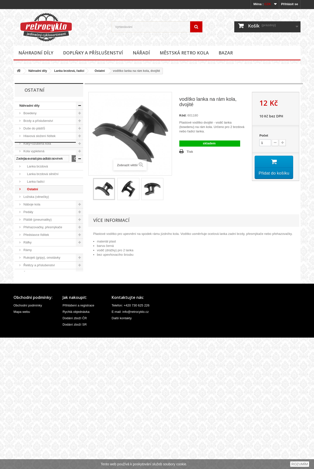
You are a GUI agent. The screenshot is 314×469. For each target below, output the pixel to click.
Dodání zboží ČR (75, 449)
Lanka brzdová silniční (41, 174)
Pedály (28, 212)
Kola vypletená (33, 151)
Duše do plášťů (34, 128)
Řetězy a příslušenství (39, 265)
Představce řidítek (36, 235)
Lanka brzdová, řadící (69, 71)
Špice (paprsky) (34, 303)
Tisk (190, 151)
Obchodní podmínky (27, 437)
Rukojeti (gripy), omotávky (41, 257)
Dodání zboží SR (75, 456)
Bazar (226, 53)
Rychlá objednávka (76, 443)
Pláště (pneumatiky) (37, 219)
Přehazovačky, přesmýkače (42, 227)
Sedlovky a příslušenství (40, 288)
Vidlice (28, 326)
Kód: (183, 115)
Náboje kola (31, 204)
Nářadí (141, 53)
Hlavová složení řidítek (39, 136)
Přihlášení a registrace (78, 437)
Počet (263, 135)
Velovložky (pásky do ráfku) (42, 311)
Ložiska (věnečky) (36, 197)
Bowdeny (30, 113)
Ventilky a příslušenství (39, 318)
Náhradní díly (35, 53)
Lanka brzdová (35, 166)
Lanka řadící (34, 181)
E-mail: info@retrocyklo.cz (130, 443)
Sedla (27, 280)
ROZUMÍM (299, 464)
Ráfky (27, 242)
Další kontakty (122, 449)
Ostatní (98, 71)
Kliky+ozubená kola (37, 143)
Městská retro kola (184, 53)
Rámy (27, 250)
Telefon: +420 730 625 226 (130, 437)
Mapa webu (21, 443)
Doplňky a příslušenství (93, 53)
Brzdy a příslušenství (38, 121)
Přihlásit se (289, 4)
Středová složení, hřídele (41, 295)
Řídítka (28, 273)
